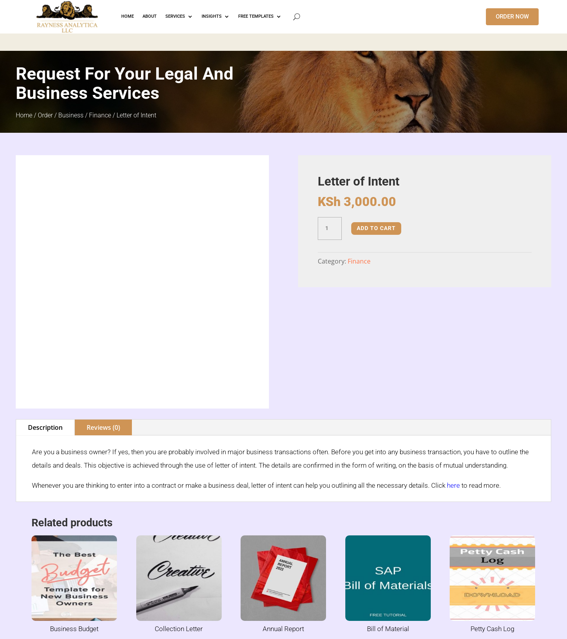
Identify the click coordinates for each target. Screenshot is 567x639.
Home (24, 115)
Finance (100, 115)
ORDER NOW (512, 16)
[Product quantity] (329, 228)
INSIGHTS (212, 16)
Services (175, 16)
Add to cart (376, 228)
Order (45, 115)
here (453, 436)
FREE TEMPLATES (256, 16)
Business (70, 115)
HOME (127, 16)
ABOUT (150, 16)
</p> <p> (283, 40)
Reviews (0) (103, 377)
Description (45, 377)
